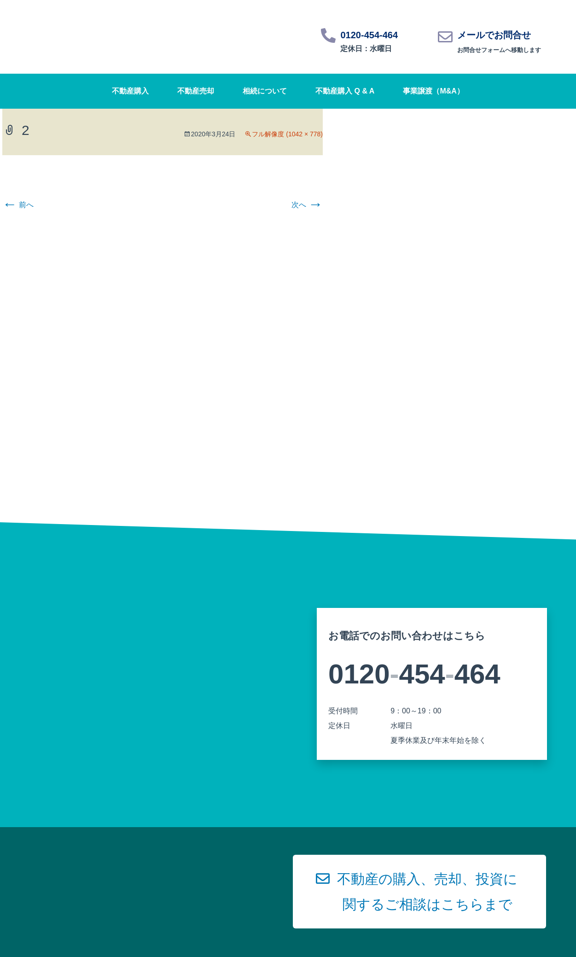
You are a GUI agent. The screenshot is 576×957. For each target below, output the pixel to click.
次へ (307, 205)
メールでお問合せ (494, 35)
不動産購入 (130, 91)
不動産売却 (195, 91)
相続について (265, 91)
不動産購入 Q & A (344, 91)
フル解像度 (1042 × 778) (287, 134)
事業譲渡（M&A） (433, 91)
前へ (18, 205)
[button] (419, 891)
